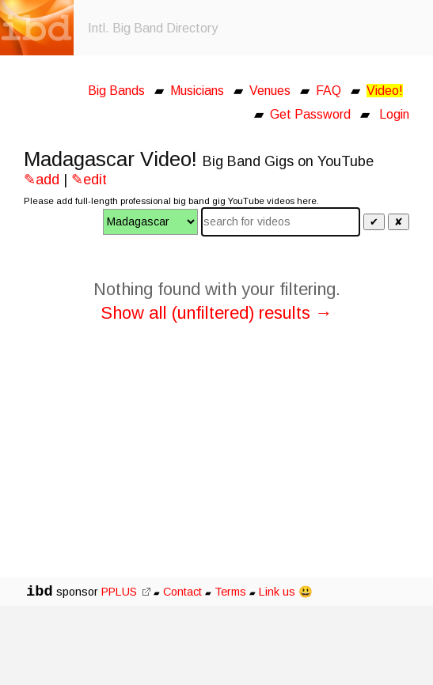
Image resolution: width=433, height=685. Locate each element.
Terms (232, 591)
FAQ (328, 90)
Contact (182, 591)
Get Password (310, 114)
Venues (270, 90)
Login (394, 114)
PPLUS (125, 591)
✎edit (89, 179)
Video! (385, 90)
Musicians (197, 90)
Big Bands (116, 90)
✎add (41, 179)
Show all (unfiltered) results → (216, 313)
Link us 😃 (286, 591)
